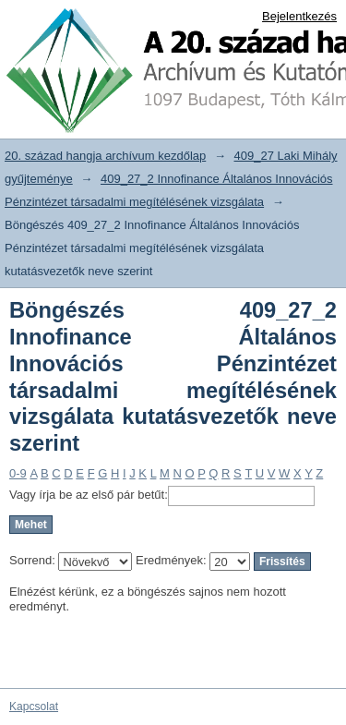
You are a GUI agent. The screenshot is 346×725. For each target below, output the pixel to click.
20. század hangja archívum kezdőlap (105, 156)
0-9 (18, 473)
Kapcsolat (33, 706)
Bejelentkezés (299, 16)
